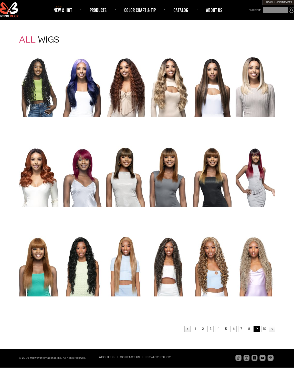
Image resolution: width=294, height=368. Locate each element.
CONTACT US (130, 357)
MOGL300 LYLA (82, 300)
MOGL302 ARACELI (168, 300)
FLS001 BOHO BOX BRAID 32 (39, 122)
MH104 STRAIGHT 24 (255, 210)
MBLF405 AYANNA (255, 120)
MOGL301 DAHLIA (125, 300)
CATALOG (180, 10)
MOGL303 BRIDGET (212, 300)
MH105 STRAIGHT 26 (39, 300)
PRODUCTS (98, 10)
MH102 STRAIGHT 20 (169, 210)
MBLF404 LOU (212, 120)
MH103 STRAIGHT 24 (212, 210)
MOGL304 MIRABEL (255, 300)
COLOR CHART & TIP (140, 10)
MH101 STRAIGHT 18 (125, 210)
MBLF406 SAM (39, 210)
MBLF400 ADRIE (82, 120)
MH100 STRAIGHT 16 (82, 210)
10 (264, 329)
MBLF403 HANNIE (169, 120)
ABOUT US (214, 10)
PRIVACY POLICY (158, 357)
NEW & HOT (63, 10)
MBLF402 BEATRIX (125, 120)
